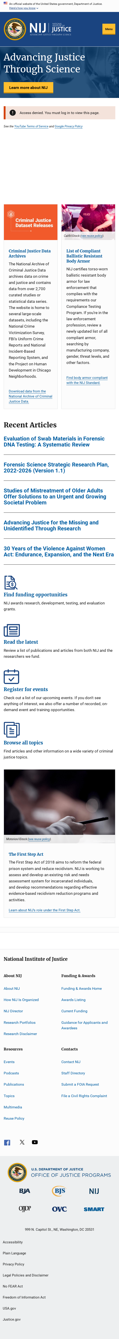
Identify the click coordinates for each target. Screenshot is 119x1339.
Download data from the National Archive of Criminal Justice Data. (30, 396)
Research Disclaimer (20, 1034)
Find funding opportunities (59, 581)
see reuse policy (91, 236)
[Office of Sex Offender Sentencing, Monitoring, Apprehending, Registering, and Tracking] (94, 1212)
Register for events (59, 676)
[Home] (50, 29)
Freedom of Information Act (24, 1297)
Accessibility (13, 1242)
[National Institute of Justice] (94, 1194)
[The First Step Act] (59, 806)
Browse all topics (59, 730)
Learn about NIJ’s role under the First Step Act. (44, 910)
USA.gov (9, 1308)
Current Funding (74, 1011)
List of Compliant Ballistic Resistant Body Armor (84, 256)
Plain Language (14, 1253)
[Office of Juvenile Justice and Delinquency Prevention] (25, 1213)
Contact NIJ (70, 1061)
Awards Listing (73, 1000)
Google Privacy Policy (69, 126)
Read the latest (59, 629)
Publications (14, 1084)
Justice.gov (12, 1319)
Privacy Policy (13, 1264)
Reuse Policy (14, 1118)
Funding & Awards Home (81, 988)
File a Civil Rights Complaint (84, 1095)
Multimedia (13, 1107)
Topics (9, 1095)
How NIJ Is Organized (21, 1000)
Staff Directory (73, 1073)
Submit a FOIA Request (80, 1084)
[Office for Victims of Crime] (59, 1212)
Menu (109, 29)
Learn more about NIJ (28, 87)
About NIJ (12, 988)
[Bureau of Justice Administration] (24, 1194)
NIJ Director (13, 1011)
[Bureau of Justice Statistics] (59, 1197)
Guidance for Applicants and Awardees (84, 1025)
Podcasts (11, 1073)
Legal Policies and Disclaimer (25, 1275)
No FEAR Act (13, 1286)
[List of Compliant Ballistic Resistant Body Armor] (88, 222)
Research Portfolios (20, 1022)
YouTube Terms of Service (31, 126)
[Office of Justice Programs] (15, 29)
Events (9, 1061)
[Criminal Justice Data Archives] (30, 222)
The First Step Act (26, 854)
